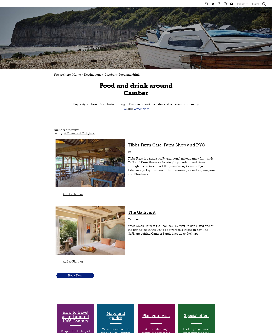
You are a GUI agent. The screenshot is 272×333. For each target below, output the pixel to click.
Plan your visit (156, 316)
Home (76, 74)
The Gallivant (142, 212)
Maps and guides (115, 315)
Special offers (196, 316)
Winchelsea (142, 109)
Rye (124, 109)
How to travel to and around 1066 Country (75, 316)
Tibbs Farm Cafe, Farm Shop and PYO (166, 145)
